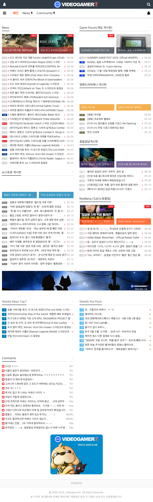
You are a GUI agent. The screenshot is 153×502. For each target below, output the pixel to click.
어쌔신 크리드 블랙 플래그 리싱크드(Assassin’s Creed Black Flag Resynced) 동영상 (38, 71)
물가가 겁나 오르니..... (93, 327)
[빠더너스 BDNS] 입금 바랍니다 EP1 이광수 (115, 189)
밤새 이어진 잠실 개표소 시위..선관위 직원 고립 (115, 251)
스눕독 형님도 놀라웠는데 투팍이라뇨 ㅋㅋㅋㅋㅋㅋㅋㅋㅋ (33, 375)
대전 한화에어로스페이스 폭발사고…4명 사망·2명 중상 (110, 318)
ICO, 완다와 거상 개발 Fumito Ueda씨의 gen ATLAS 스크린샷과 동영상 (38, 58)
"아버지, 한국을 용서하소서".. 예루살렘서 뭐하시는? (108, 349)
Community (46, 13)
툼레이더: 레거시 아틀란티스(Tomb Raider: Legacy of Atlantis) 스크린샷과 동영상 (38, 158)
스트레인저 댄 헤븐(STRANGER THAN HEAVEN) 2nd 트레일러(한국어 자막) (38, 119)
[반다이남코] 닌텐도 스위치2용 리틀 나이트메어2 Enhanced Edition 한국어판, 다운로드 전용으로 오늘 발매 (38, 141)
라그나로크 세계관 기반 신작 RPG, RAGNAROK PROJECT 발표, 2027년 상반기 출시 (48, 318)
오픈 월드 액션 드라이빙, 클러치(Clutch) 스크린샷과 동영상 (38, 93)
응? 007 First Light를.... (94, 323)
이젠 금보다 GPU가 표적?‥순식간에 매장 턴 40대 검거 (38, 255)
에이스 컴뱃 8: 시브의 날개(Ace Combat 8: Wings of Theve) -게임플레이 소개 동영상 (38, 132)
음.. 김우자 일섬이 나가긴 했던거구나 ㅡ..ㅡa (115, 242)
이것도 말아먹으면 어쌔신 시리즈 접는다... (25, 419)
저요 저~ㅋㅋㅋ (11, 388)
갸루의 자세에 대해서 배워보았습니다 (115, 180)
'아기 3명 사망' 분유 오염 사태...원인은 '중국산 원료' (38, 246)
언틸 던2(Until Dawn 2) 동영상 (21, 336)
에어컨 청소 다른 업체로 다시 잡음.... (101, 336)
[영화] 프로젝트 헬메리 (115, 119)
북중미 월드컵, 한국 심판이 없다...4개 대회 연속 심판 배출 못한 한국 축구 (38, 220)
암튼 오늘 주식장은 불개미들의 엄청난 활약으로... (107, 345)
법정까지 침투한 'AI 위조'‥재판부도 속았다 (38, 259)
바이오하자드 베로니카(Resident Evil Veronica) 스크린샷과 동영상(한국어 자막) (38, 97)
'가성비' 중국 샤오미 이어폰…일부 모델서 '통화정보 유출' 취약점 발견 (38, 264)
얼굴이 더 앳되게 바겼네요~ (17, 379)
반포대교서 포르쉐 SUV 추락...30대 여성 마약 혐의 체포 (38, 250)
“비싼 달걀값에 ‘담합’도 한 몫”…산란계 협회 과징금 (38, 207)
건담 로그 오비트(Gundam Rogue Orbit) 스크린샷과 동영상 (38, 62)
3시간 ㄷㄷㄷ (10, 366)
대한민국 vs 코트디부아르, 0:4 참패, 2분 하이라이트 (38, 224)
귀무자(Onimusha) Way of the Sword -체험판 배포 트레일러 (36, 314)
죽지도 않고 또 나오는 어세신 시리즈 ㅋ (23, 392)
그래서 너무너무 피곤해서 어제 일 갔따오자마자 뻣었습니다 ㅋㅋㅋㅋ (38, 410)
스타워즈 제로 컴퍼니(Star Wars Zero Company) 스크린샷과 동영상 (38, 75)
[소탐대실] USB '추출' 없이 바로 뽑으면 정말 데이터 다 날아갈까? (115, 185)
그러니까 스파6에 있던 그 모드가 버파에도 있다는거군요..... (34, 384)
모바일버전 (76, 483)
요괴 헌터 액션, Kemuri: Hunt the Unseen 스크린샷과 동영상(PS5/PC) (38, 154)
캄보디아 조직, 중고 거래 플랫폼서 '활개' (38, 237)
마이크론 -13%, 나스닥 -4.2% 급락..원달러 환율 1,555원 (115, 246)
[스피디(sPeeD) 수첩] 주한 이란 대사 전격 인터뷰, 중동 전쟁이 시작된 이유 (38, 233)
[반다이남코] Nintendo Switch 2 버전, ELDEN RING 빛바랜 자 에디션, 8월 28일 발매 (38, 123)
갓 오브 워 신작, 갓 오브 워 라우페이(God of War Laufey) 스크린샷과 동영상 (44, 323)
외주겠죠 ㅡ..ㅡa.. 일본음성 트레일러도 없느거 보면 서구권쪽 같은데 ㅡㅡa (41, 428)
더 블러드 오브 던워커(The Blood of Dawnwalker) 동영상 (38, 79)
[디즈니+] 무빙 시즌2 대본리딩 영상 (115, 128)
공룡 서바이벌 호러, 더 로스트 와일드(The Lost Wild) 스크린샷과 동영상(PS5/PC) (38, 150)
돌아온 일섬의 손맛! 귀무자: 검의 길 (115, 172)
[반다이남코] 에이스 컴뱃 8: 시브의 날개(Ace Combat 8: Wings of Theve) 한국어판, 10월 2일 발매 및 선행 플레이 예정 (38, 128)
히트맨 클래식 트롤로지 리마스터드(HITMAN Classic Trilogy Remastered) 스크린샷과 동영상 (38, 110)
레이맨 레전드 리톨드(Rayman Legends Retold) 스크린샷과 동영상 (38, 145)
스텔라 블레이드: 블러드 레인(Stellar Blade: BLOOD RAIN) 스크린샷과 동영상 (38, 115)
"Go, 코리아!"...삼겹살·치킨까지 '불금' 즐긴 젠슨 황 (115, 255)
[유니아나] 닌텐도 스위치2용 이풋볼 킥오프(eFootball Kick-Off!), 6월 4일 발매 (38, 136)
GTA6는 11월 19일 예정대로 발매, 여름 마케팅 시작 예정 (115, 71)
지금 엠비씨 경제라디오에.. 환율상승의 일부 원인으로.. (115, 233)
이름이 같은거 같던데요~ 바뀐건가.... (22, 371)
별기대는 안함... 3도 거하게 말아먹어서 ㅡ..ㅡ (27, 423)
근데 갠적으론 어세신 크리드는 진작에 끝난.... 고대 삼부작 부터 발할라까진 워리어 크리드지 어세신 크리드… (59, 401)
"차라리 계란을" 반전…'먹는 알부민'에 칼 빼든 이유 (38, 228)
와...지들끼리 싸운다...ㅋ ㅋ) (96, 310)
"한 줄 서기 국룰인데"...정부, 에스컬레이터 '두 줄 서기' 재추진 (38, 211)
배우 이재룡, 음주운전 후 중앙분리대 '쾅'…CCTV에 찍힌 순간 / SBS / (38, 242)
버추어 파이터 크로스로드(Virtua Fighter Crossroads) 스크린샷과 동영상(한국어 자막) (38, 106)
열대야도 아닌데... (91, 314)
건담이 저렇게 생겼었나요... (17, 397)
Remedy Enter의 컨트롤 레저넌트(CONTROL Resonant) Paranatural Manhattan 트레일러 (38, 66)
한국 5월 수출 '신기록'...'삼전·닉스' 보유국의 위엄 (107, 331)
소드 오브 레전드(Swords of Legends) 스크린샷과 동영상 (38, 84)
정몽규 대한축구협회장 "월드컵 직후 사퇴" (38, 202)
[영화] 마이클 (115, 115)
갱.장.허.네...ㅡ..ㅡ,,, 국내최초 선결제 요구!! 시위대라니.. (115, 229)
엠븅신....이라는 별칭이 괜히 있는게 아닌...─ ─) (28, 414)
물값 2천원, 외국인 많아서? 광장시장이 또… (38, 215)
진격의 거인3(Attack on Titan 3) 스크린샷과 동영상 (38, 88)
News (27, 13)
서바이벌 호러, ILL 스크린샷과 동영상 (38, 163)
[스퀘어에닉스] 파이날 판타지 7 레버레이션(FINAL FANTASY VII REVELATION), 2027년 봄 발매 (38, 101)
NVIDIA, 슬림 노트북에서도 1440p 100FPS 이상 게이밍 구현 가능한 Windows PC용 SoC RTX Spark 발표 (115, 62)
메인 (16, 13)
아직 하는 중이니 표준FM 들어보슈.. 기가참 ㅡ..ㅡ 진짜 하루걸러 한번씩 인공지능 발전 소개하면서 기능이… (58, 406)
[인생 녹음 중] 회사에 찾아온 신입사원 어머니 (115, 176)
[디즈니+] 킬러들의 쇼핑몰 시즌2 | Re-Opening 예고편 (115, 123)
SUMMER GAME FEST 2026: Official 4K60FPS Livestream (115, 58)
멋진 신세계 (115, 132)
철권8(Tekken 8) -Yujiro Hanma (115, 66)
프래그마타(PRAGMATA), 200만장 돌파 (115, 75)
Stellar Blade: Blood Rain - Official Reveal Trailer (115, 237)
